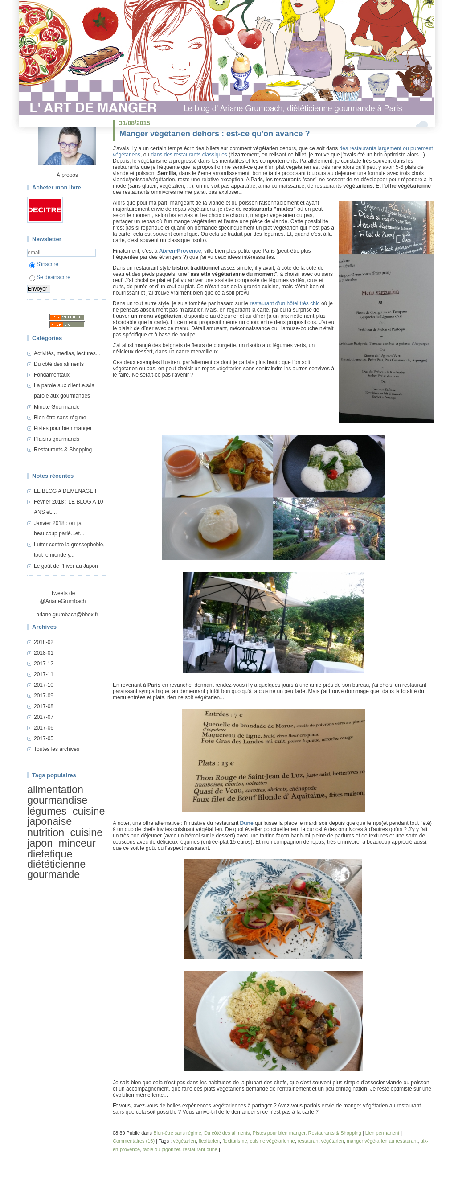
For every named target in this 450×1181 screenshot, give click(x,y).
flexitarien (209, 1141)
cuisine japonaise (66, 816)
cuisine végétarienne (272, 1141)
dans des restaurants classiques (189, 155)
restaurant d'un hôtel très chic (285, 303)
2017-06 (43, 728)
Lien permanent (382, 1133)
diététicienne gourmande (56, 869)
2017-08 (43, 706)
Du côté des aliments (59, 364)
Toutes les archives (56, 749)
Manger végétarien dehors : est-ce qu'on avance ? (214, 133)
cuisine (86, 832)
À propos (67, 175)
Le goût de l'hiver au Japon (66, 566)
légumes (46, 811)
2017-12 (43, 663)
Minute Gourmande (57, 407)
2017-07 (43, 717)
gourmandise (57, 800)
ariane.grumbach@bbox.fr (67, 614)
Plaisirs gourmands (56, 439)
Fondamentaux (52, 375)
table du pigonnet (161, 1149)
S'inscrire (43, 264)
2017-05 (43, 738)
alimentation (55, 790)
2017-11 (43, 674)
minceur (77, 843)
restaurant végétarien (321, 1141)
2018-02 (43, 642)
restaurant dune (200, 1149)
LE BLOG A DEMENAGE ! (65, 491)
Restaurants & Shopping (63, 450)
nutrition (45, 832)
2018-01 (43, 653)
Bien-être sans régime (60, 417)
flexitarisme (234, 1141)
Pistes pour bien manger (63, 428)
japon (40, 843)
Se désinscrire (49, 277)
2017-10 (43, 685)
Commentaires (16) (134, 1141)
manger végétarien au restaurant (382, 1141)
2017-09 (43, 696)
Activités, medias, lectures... (67, 353)
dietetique (49, 854)
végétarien (184, 1141)
